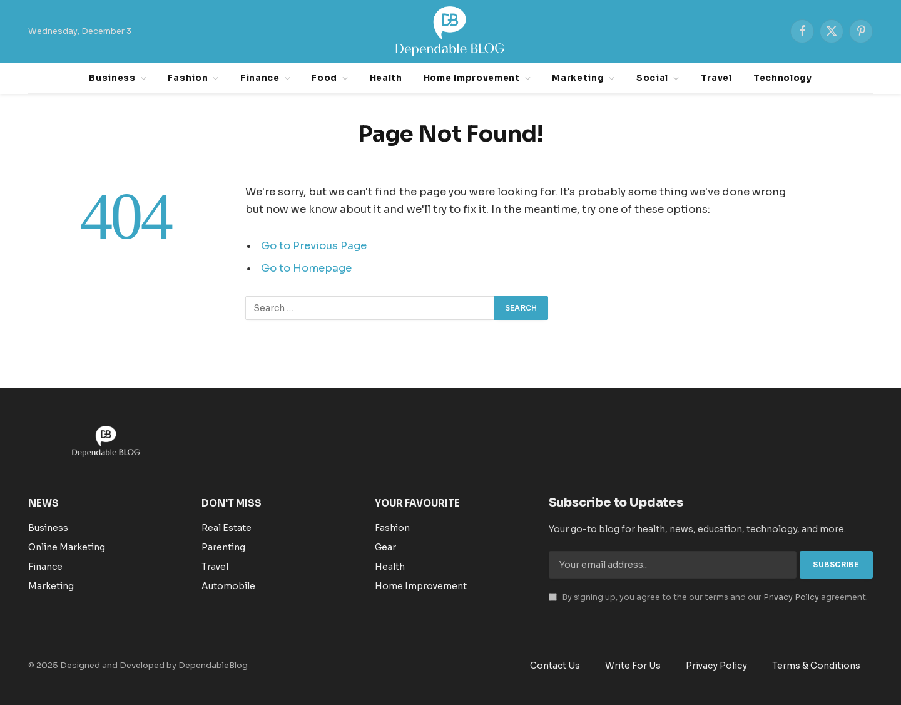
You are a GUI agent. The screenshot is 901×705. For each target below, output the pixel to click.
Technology (782, 78)
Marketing (578, 78)
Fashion (188, 78)
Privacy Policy (791, 597)
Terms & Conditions (816, 665)
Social (652, 78)
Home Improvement (472, 78)
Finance (260, 78)
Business (112, 78)
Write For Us (633, 665)
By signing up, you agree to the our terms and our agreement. (708, 597)
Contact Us (555, 665)
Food (324, 78)
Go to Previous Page (314, 245)
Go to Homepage (306, 268)
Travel (716, 78)
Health (386, 78)
